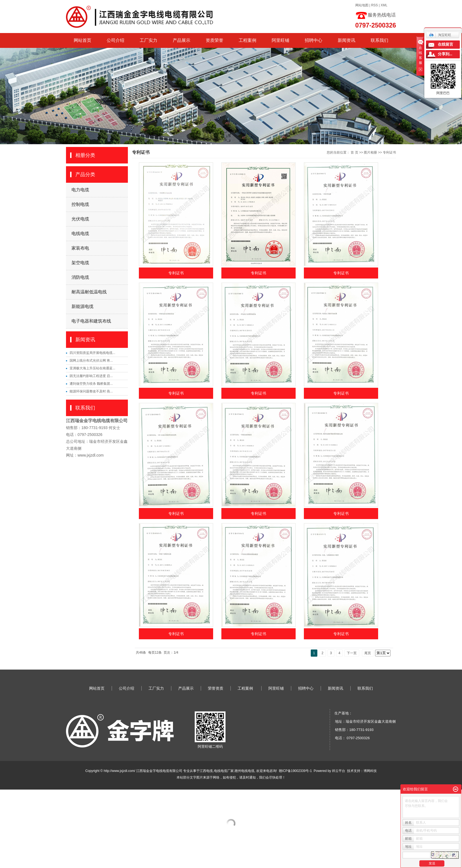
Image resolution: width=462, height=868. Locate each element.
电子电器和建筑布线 (91, 321)
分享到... (445, 54)
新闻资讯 (346, 40)
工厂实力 (148, 40)
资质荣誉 (214, 40)
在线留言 (445, 44)
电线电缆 (80, 233)
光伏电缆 (80, 219)
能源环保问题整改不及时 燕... (91, 391)
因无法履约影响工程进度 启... (91, 376)
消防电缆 (80, 277)
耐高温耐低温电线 (89, 292)
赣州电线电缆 (244, 771)
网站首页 (82, 40)
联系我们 (379, 40)
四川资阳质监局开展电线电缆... (92, 353)
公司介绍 (115, 40)
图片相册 (370, 152)
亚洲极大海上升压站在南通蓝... (92, 368)
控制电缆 (80, 204)
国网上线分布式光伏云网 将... (91, 360)
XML (384, 5)
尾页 (367, 653)
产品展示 (181, 40)
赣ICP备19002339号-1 (295, 771)
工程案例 (247, 40)
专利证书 (389, 152)
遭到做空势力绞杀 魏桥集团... (91, 384)
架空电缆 (80, 262)
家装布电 (80, 248)
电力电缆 (80, 189)
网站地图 (362, 5)
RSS (374, 5)
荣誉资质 (215, 688)
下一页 (352, 653)
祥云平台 (338, 771)
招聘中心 (313, 40)
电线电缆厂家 (224, 771)
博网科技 (370, 771)
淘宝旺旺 (440, 35)
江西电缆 (206, 771)
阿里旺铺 (280, 40)
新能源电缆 (83, 306)
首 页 (354, 152)
